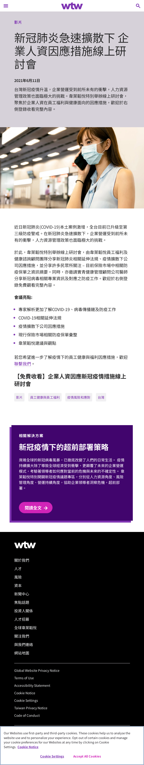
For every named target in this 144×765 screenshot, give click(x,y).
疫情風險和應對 (78, 397)
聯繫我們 (22, 363)
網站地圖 (21, 653)
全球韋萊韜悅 (25, 627)
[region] (72, 745)
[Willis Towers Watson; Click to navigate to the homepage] (72, 5)
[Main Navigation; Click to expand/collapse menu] (6, 5)
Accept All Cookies (87, 756)
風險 (18, 577)
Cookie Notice (24, 693)
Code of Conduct (27, 715)
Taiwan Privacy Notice (30, 708)
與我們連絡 (23, 644)
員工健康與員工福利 (45, 397)
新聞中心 (21, 594)
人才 (18, 568)
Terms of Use (24, 678)
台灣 (101, 397)
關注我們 (21, 636)
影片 (19, 397)
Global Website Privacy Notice (37, 670)
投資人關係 (23, 610)
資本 (18, 585)
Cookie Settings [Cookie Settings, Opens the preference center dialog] (52, 756)
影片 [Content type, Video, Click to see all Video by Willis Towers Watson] (18, 22)
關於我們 (21, 560)
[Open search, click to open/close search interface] (138, 5)
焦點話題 (21, 602)
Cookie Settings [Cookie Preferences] (26, 700)
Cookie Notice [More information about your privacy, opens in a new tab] (28, 747)
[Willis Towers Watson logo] (25, 544)
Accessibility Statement (32, 685)
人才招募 (21, 619)
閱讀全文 (37, 508)
